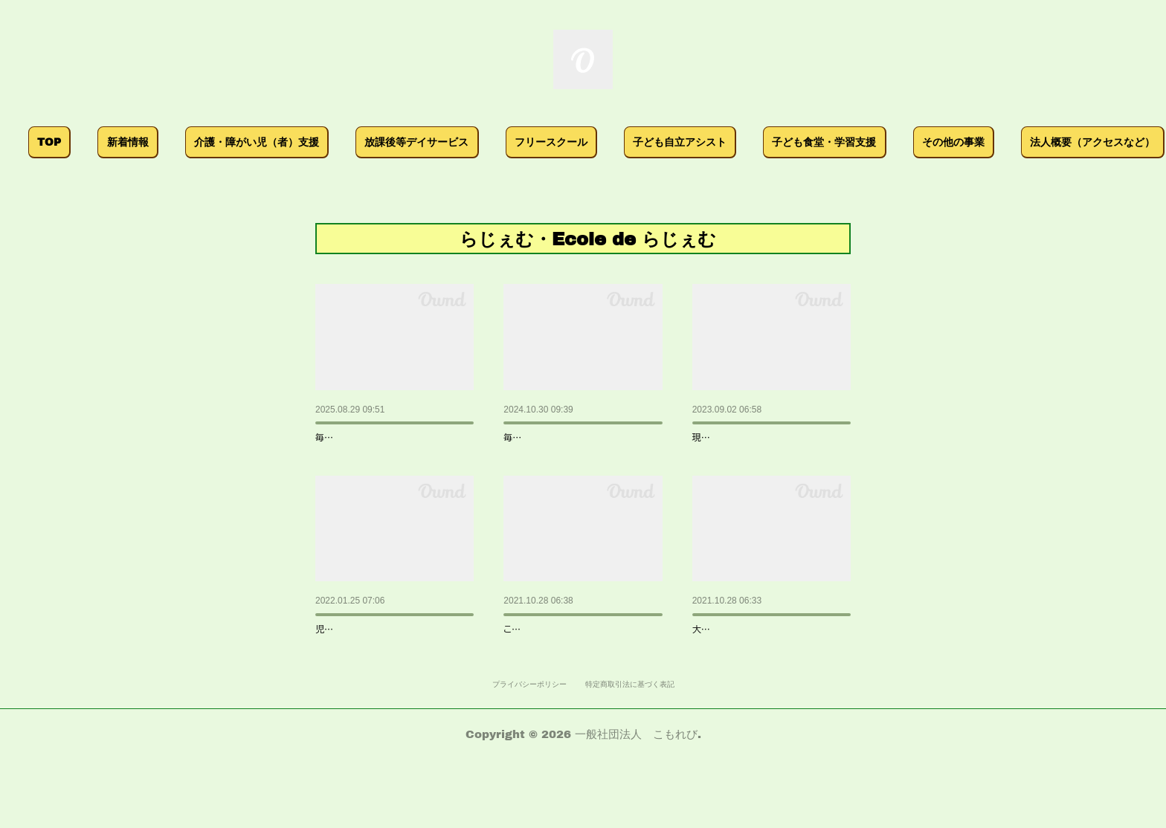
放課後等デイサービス (503, 142)
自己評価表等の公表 (369, 658)
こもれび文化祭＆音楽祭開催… (772, 432)
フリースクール (636, 142)
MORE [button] (1025, 142)
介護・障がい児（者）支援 (342, 142)
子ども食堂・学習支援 (910, 142)
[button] (136, 142)
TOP (135, 142)
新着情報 (213, 142)
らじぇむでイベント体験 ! (759, 658)
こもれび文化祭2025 (370, 432)
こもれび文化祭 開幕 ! (561, 658)
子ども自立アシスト (766, 142)
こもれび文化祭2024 (558, 432)
